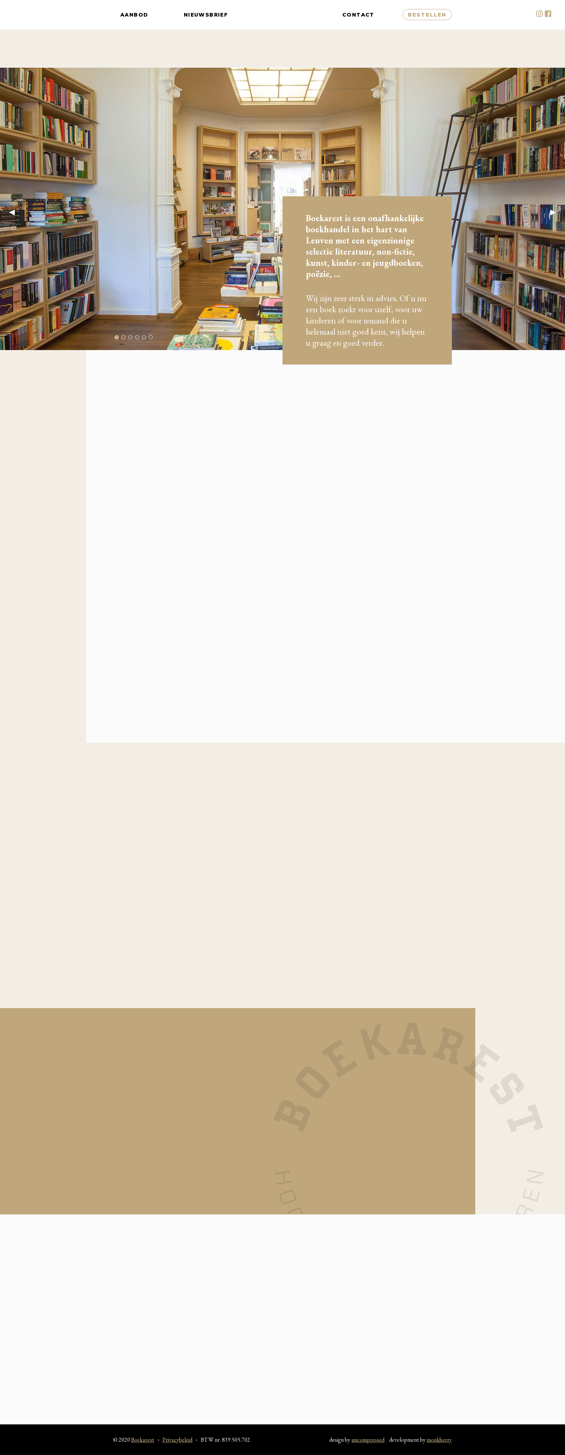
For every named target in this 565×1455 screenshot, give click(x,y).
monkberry (439, 1439)
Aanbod (134, 34)
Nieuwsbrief (206, 34)
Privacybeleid (177, 1439)
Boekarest (285, 34)
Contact (358, 34)
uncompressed (367, 1439)
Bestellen (427, 34)
